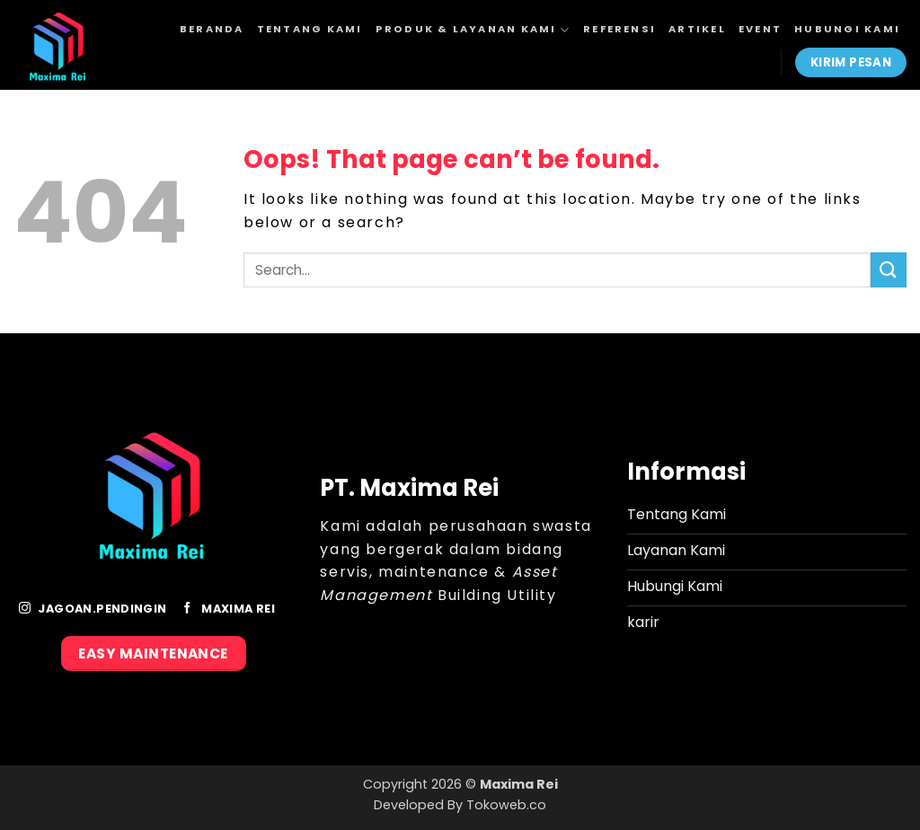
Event (760, 29)
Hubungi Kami (847, 29)
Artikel (697, 29)
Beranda (212, 29)
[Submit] (889, 269)
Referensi (619, 29)
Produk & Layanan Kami (473, 30)
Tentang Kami (310, 29)
